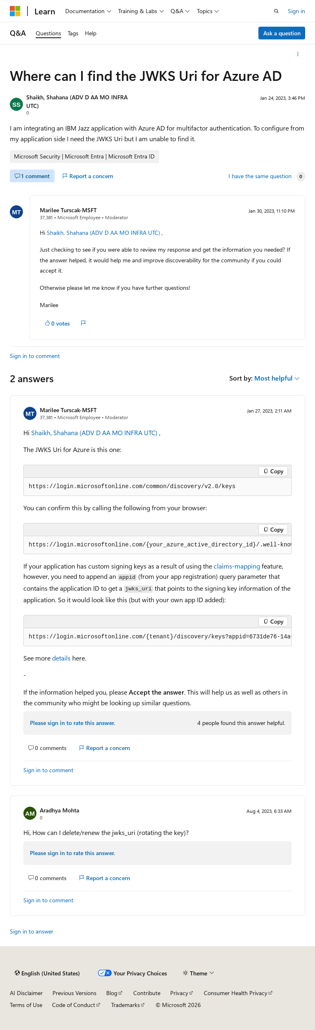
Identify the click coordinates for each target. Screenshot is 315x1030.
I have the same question (260, 176)
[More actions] (298, 54)
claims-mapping (237, 566)
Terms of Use (26, 1005)
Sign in (296, 11)
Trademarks (125, 1005)
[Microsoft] (15, 11)
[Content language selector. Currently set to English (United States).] (47, 973)
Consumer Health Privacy (235, 993)
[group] (157, 545)
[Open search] (276, 11)
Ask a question (282, 33)
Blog (111, 993)
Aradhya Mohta (59, 810)
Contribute (146, 993)
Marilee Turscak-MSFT (68, 210)
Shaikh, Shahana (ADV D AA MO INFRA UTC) (103, 232)
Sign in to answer (31, 931)
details (61, 658)
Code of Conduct (73, 1005)
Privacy (179, 993)
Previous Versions (74, 993)
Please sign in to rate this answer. (72, 723)
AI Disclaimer (26, 993)
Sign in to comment (35, 356)
